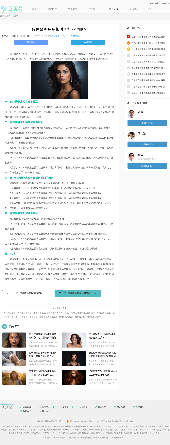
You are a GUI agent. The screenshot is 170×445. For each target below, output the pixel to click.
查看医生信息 (147, 123)
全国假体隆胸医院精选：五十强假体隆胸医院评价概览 (102, 354)
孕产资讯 (121, 407)
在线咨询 (88, 42)
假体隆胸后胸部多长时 (31, 293)
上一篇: (24, 293)
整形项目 (93, 9)
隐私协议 (27, 411)
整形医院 (52, 9)
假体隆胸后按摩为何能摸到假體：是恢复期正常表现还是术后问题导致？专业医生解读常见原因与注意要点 (42, 354)
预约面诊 (31, 42)
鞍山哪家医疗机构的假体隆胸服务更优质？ (102, 336)
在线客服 (27, 407)
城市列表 (83, 407)
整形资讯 (113, 9)
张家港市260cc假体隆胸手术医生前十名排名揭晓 (103, 373)
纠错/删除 (75, 36)
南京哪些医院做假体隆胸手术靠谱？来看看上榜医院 (42, 373)
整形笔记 (133, 9)
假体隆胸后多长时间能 (79, 293)
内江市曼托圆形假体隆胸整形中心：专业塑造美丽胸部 (42, 336)
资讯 (9, 16)
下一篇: (77, 293)
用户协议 (46, 411)
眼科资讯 (102, 407)
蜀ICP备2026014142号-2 (79, 421)
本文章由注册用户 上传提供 (51, 36)
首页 (34, 9)
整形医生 (72, 9)
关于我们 (140, 407)
